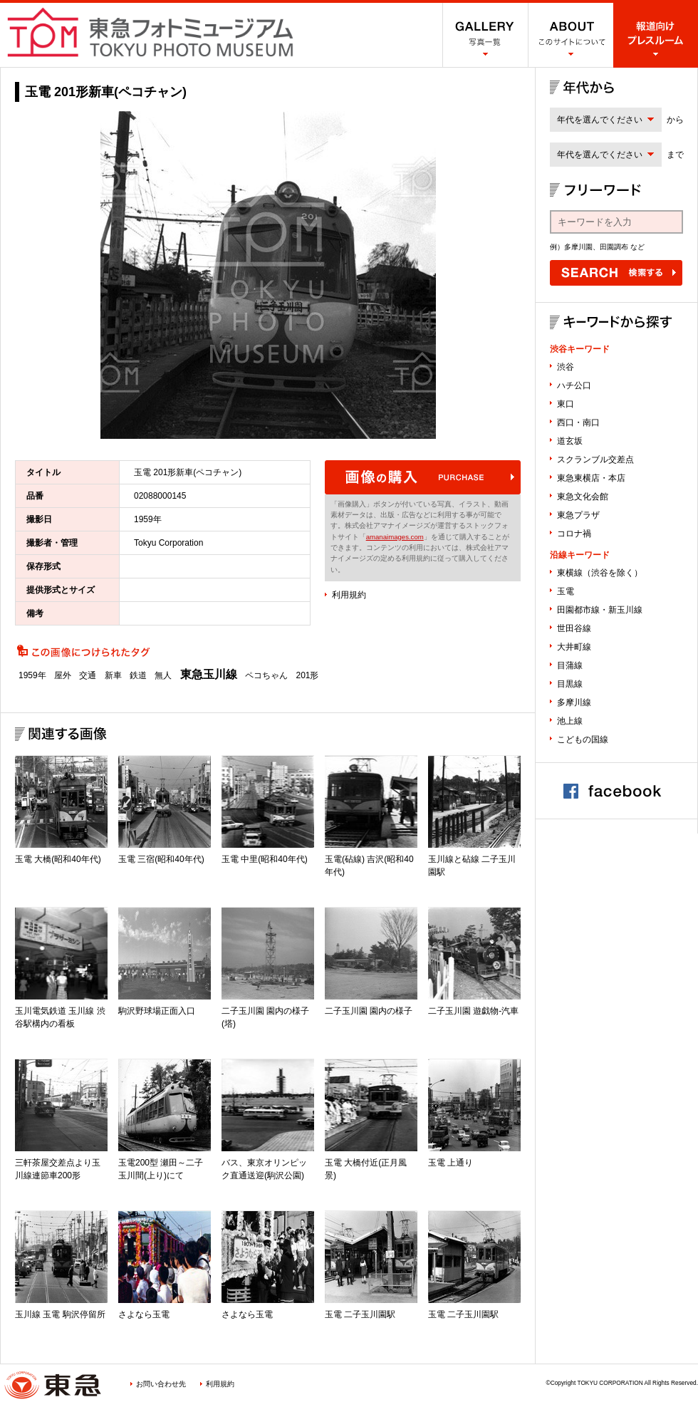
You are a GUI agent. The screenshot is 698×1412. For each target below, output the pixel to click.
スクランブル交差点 (595, 459)
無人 (163, 675)
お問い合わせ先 (161, 1384)
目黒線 (570, 684)
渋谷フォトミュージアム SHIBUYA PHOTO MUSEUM (150, 32)
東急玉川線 (208, 674)
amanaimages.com (395, 537)
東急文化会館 (582, 497)
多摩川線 (574, 702)
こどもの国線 (582, 739)
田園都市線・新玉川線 (599, 610)
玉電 (565, 591)
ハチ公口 (574, 385)
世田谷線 (574, 628)
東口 (565, 404)
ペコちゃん (266, 675)
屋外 (62, 675)
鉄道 (138, 675)
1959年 (32, 675)
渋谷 (565, 367)
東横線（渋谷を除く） (599, 573)
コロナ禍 (574, 534)
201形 (307, 675)
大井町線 (574, 647)
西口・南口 (578, 422)
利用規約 (349, 595)
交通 (87, 675)
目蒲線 (570, 665)
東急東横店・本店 (591, 478)
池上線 (570, 721)
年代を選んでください (599, 120)
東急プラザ (578, 515)
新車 (113, 675)
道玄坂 (570, 441)
